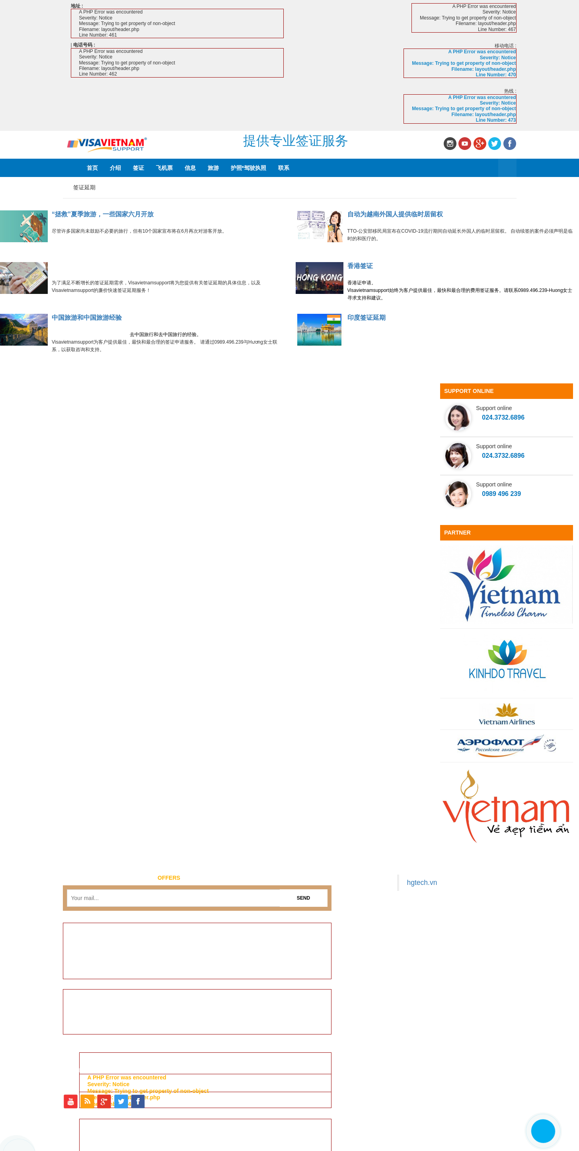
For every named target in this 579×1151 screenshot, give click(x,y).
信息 (190, 168)
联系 (283, 168)
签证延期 (84, 187)
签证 (138, 168)
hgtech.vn (422, 883)
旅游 (213, 168)
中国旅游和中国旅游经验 (87, 317)
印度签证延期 (366, 317)
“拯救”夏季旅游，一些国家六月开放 (103, 214)
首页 (92, 168)
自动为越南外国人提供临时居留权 (395, 214)
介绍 (115, 168)
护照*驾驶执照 (248, 168)
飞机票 (164, 168)
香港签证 (360, 265)
